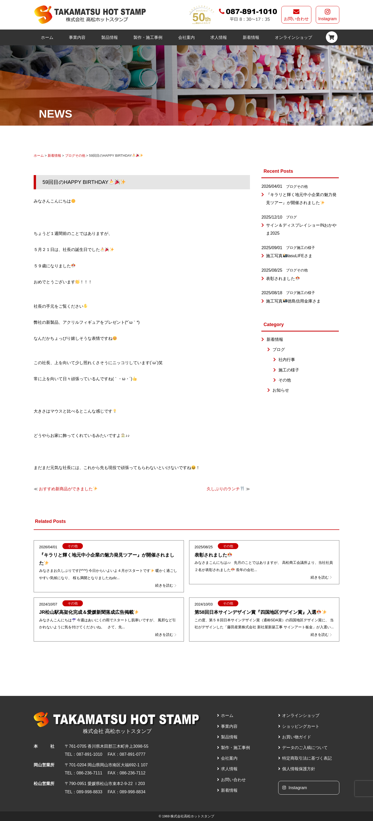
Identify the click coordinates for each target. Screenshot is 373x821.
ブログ (70, 155)
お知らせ (280, 390)
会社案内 (186, 37)
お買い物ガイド (296, 737)
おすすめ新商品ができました (68, 489)
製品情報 (109, 37)
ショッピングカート (300, 726)
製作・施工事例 (147, 37)
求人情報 (218, 37)
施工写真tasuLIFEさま (289, 256)
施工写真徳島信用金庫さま (293, 301)
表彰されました (282, 278)
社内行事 (286, 359)
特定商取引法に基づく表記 (307, 758)
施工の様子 (306, 248)
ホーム (47, 37)
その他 (80, 155)
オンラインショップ (293, 37)
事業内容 (77, 37)
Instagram (327, 15)
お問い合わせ (296, 15)
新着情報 (251, 37)
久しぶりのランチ (225, 489)
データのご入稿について (305, 747)
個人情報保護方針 (298, 769)
